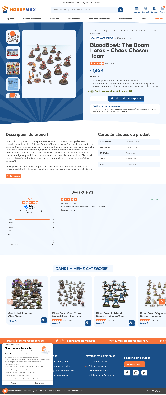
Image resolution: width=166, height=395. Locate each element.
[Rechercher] (120, 9)
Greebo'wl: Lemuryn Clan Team (20, 315)
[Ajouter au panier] (44, 320)
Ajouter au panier (126, 98)
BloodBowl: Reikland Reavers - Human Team (110, 315)
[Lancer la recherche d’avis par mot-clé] (52, 244)
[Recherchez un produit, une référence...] (84, 9)
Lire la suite (13, 176)
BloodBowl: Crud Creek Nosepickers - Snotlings (66, 315)
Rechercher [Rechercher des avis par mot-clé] (29, 244)
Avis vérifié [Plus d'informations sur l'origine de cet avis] (154, 199)
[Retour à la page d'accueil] (21, 10)
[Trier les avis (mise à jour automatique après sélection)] (31, 239)
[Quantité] (99, 98)
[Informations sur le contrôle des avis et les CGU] (41, 211)
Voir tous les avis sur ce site (30, 215)
